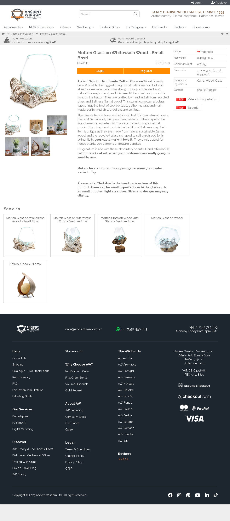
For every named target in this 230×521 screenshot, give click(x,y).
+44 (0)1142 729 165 (203, 327)
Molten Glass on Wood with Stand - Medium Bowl (120, 219)
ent (19, 422)
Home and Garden (22, 33)
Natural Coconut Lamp (25, 264)
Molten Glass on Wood (53, 33)
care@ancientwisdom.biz (83, 329)
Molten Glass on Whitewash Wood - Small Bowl (25, 219)
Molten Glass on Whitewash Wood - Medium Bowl (72, 219)
